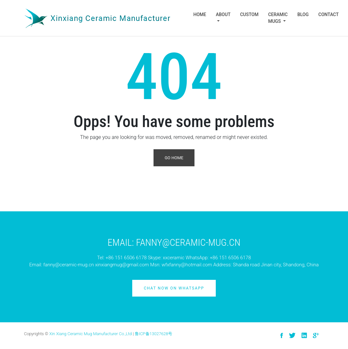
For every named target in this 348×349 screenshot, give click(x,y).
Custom (249, 14)
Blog (303, 14)
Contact (328, 14)
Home (200, 14)
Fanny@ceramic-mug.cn (188, 242)
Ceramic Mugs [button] (278, 18)
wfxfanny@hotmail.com (187, 265)
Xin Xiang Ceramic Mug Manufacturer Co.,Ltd (90, 333)
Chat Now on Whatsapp (174, 288)
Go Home (174, 157)
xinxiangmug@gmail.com (122, 265)
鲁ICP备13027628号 (154, 333)
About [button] (223, 14)
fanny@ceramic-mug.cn (68, 265)
